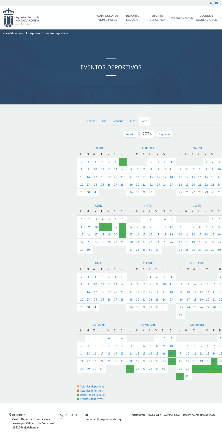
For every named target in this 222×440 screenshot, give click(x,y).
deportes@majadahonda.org (103, 419)
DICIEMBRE (197, 324)
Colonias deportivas (90, 386)
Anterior (130, 134)
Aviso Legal (172, 415)
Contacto (138, 415)
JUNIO (197, 205)
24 (95, 184)
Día (104, 121)
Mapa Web (154, 415)
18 (102, 177)
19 (108, 177)
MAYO (148, 205)
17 (95, 177)
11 (102, 169)
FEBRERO (148, 148)
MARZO (197, 148)
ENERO (98, 148)
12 (108, 169)
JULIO (98, 263)
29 (81, 192)
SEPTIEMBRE (197, 263)
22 (81, 184)
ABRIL (98, 205)
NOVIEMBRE (148, 324)
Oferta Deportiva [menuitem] (157, 17)
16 (88, 177)
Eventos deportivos (90, 399)
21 (121, 177)
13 (115, 169)
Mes (132, 121)
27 (115, 184)
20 (115, 177)
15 (81, 177)
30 (88, 192)
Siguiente (164, 134)
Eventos (90, 121)
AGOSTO (148, 263)
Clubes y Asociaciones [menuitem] (206, 17)
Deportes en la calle (90, 395)
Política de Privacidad (199, 415)
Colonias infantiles (90, 390)
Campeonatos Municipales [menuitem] (108, 17)
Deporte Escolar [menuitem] (132, 17)
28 (121, 184)
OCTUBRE (99, 324)
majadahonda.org (14, 33)
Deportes (34, 33)
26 (108, 184)
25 (102, 184)
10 (95, 169)
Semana (118, 121)
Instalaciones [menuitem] (182, 17)
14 (121, 169)
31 (94, 192)
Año (144, 121)
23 (88, 184)
